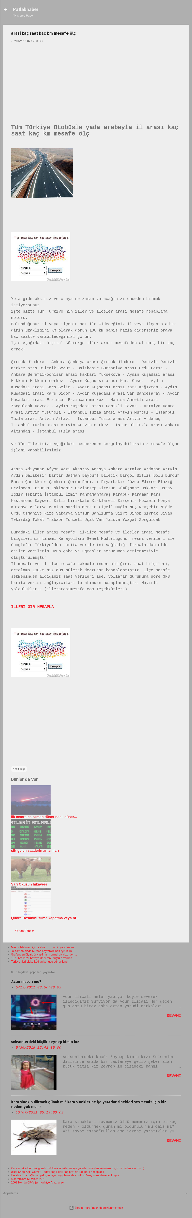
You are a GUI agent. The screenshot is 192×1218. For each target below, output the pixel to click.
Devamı (174, 1015)
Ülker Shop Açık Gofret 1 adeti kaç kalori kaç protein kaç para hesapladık (57, 1172)
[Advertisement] (96, 77)
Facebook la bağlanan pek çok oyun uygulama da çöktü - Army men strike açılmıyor (65, 1175)
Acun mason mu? (26, 981)
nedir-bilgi (19, 769)
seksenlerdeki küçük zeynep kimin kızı (45, 1041)
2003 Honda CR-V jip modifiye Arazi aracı (37, 1182)
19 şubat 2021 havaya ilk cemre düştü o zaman (41, 958)
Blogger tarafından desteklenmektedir (96, 1208)
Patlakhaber (26, 9)
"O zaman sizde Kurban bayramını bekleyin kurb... (42, 951)
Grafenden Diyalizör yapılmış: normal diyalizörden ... (44, 954)
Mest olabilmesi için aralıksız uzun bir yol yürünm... (43, 947)
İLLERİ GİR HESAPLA (32, 607)
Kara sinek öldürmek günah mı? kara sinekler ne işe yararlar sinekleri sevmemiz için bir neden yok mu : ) (77, 1168)
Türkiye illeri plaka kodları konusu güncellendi (39, 961)
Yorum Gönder (24, 931)
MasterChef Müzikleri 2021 (28, 1179)
